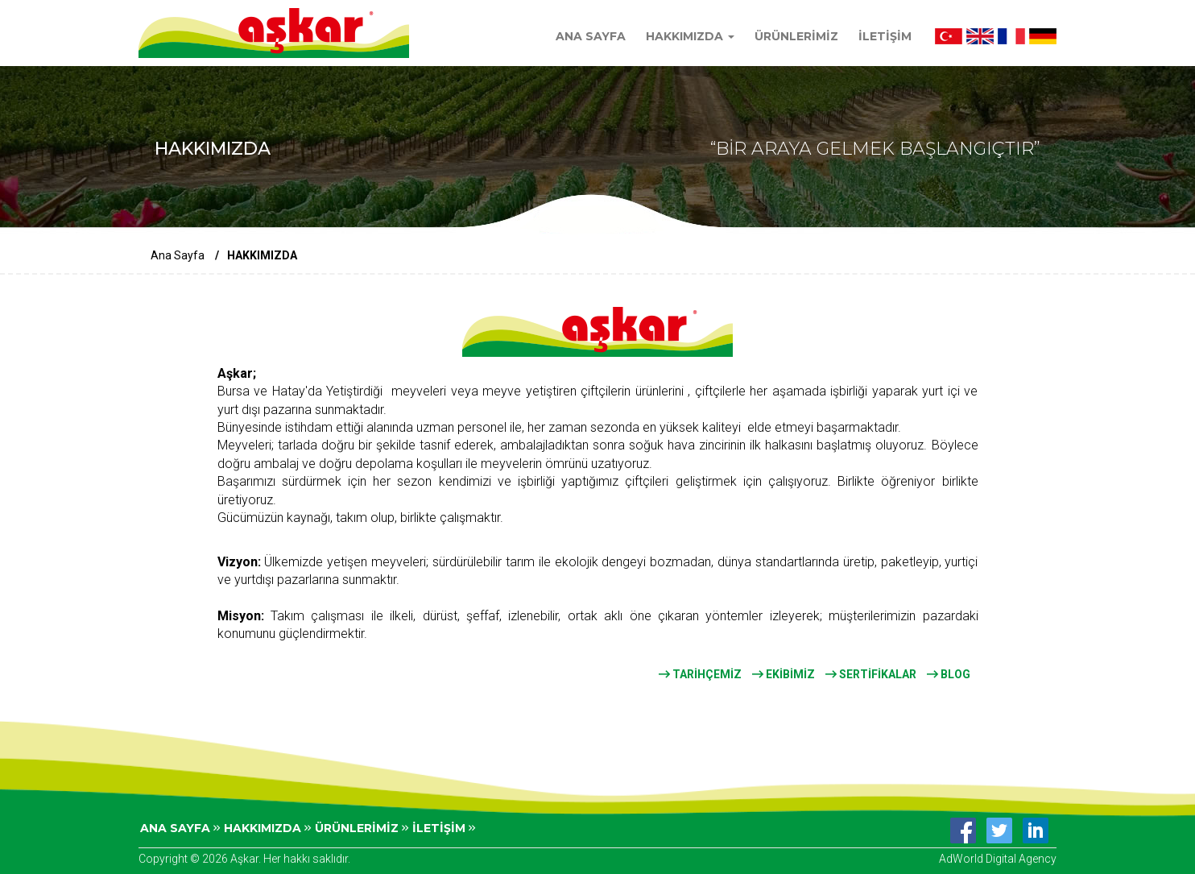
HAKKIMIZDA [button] (690, 36)
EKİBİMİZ (783, 674)
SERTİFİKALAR (870, 674)
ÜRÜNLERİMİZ (796, 36)
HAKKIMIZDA (267, 828)
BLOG (948, 674)
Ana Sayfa (178, 255)
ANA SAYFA (591, 36)
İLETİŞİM (885, 36)
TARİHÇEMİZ (700, 674)
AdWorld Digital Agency (997, 858)
